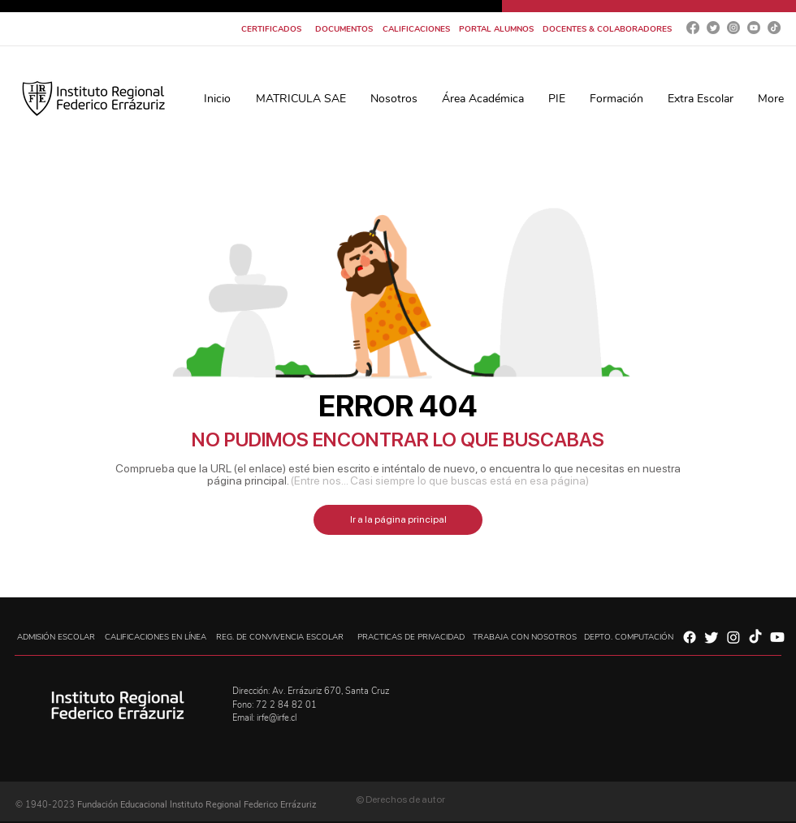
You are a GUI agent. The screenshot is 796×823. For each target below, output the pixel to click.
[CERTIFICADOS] (271, 29)
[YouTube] (753, 27)
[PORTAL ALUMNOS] (496, 29)
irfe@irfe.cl (276, 718)
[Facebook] (692, 27)
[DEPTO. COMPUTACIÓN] (629, 637)
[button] (394, 99)
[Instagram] (733, 27)
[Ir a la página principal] (398, 520)
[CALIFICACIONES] (416, 29)
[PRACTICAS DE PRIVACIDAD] (410, 637)
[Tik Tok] (774, 27)
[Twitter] (713, 27)
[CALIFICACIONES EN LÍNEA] (155, 637)
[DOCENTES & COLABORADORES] (607, 29)
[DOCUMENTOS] (344, 29)
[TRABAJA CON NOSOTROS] (525, 637)
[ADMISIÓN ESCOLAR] (55, 637)
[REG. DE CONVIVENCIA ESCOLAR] (280, 637)
